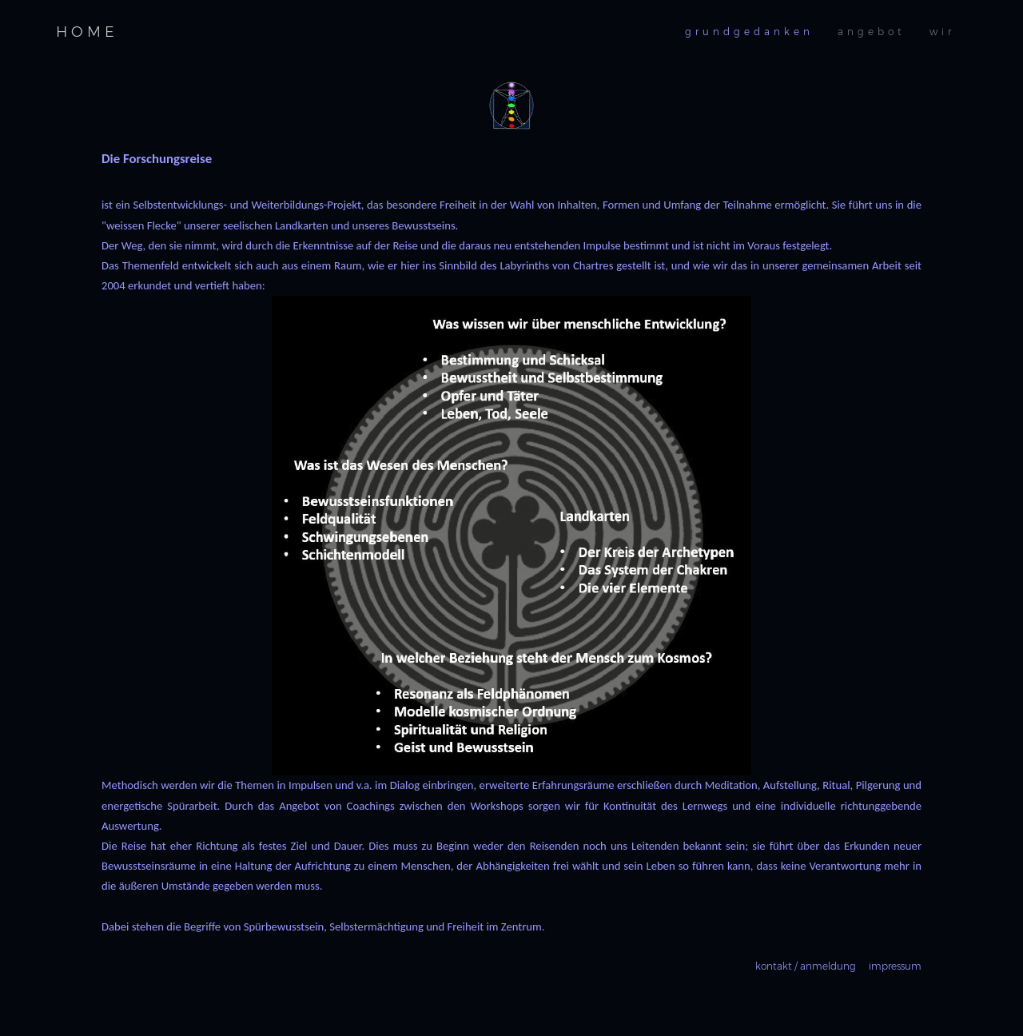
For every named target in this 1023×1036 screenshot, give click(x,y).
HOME (87, 32)
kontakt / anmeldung (805, 966)
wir (942, 32)
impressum (895, 966)
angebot (872, 32)
